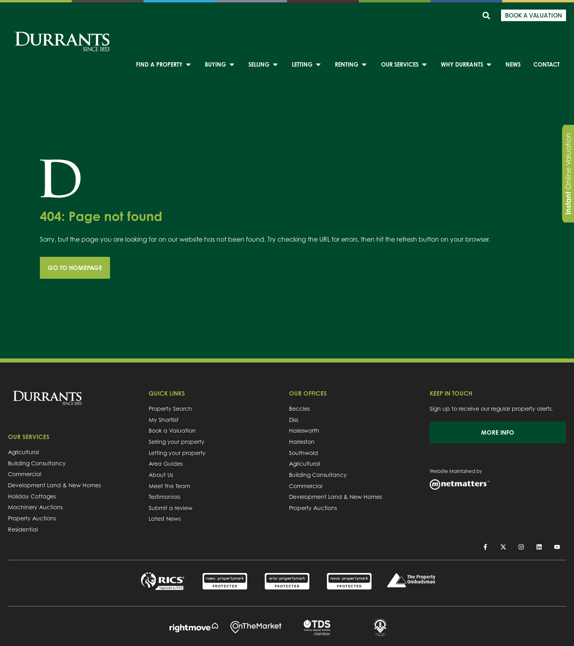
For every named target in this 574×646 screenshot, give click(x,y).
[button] (486, 15)
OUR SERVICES (28, 437)
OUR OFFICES (308, 393)
